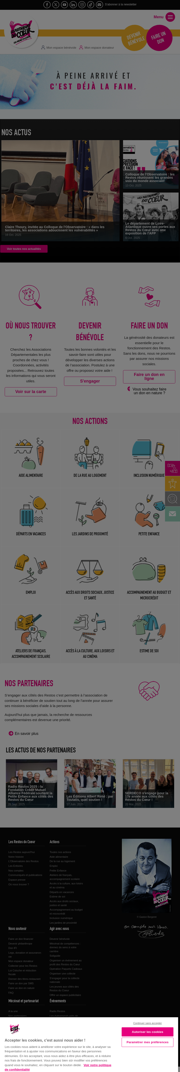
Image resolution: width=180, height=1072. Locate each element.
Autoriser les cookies (147, 1032)
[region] (89, 1044)
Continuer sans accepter (147, 1023)
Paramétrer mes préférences (148, 1042)
